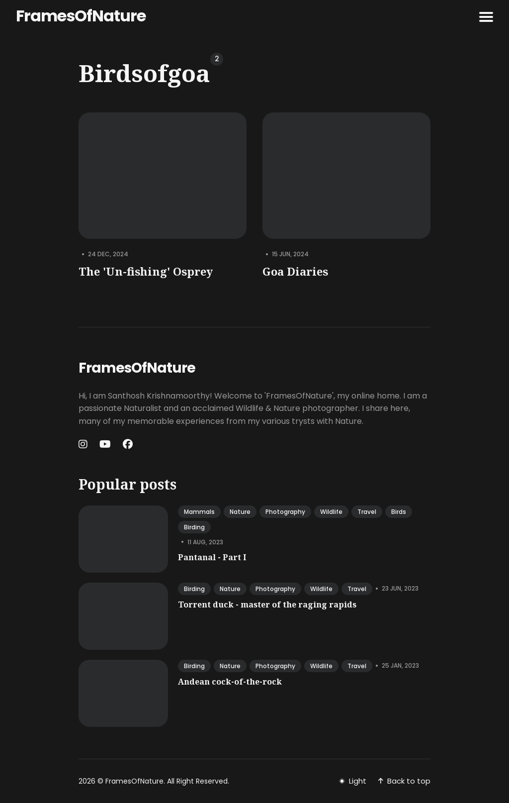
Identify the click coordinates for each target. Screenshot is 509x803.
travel (366, 511)
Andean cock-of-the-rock (230, 681)
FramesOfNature (81, 15)
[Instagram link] (84, 444)
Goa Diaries (295, 271)
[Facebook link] (128, 444)
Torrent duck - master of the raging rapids (267, 604)
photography (285, 511)
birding (194, 527)
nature (240, 511)
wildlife (331, 511)
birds (398, 511)
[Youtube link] (105, 444)
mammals (199, 511)
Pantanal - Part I (212, 557)
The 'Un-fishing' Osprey (146, 271)
